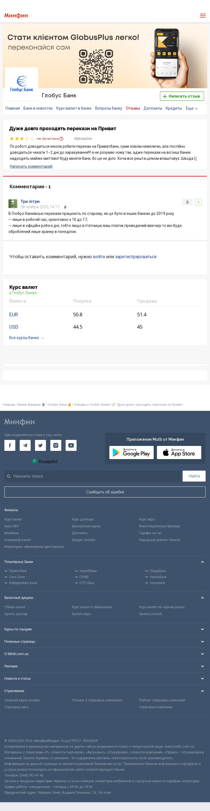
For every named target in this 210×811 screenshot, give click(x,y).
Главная (12, 108)
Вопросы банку (108, 108)
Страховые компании (156, 707)
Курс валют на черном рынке (162, 607)
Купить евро (81, 614)
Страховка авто (16, 707)
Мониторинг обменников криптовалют (34, 547)
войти (99, 256)
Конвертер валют (17, 540)
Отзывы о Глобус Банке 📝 (95, 404)
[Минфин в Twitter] (40, 445)
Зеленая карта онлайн (22, 700)
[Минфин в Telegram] (25, 445)
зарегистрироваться (135, 256)
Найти (194, 476)
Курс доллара (83, 519)
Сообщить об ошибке (105, 492)
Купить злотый (150, 614)
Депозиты (153, 108)
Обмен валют (14, 607)
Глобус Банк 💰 (59, 404)
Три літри (30, 201)
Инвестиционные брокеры (159, 526)
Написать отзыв (181, 96)
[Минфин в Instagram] (55, 445)
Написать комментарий (31, 166)
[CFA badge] (16, 727)
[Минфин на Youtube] (71, 445)
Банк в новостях (38, 108)
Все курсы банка (24, 337)
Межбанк (11, 533)
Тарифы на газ (150, 533)
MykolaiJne (83, 138)
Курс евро (147, 519)
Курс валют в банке (74, 108)
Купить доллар (15, 614)
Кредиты (174, 108)
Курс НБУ (11, 526)
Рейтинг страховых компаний (162, 700)
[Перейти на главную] (16, 15)
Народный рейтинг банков (159, 540)
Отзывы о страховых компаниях (97, 700)
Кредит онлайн (83, 540)
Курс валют (13, 519)
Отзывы (133, 108)
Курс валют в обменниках (92, 607)
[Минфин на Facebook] (9, 445)
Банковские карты (86, 526)
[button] (198, 32)
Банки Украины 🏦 (31, 404)
